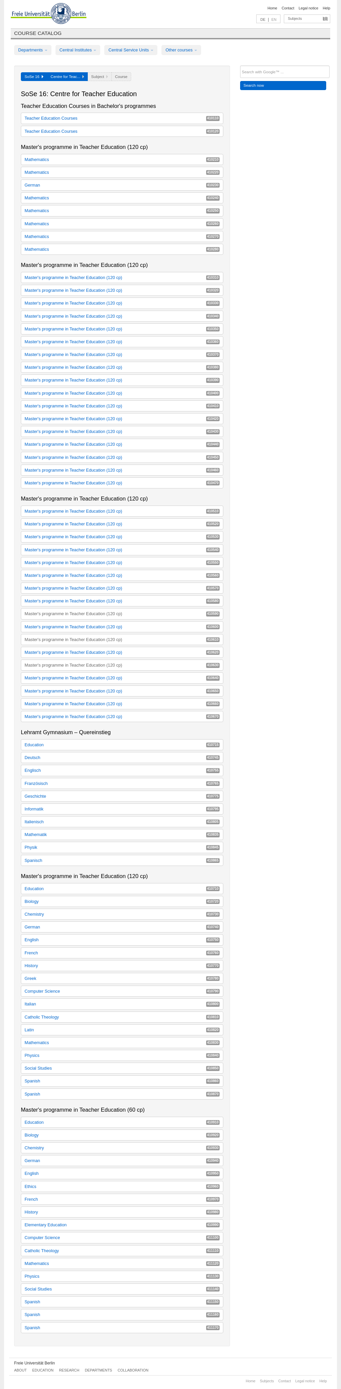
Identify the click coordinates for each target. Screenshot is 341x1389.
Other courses (181, 49)
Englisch (122, 770)
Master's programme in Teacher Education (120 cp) (122, 277)
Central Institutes (78, 49)
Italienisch (122, 821)
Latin (122, 1029)
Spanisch (122, 860)
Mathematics (122, 159)
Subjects (295, 18)
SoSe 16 (34, 77)
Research (69, 1370)
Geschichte (122, 796)
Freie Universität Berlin (34, 1363)
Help (326, 8)
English (122, 939)
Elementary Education (122, 1224)
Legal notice (308, 8)
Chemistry (122, 914)
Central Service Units (130, 49)
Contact (287, 8)
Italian (122, 1003)
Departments (32, 49)
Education (122, 744)
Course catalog (38, 33)
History (122, 965)
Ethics (122, 1186)
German (122, 185)
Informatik (122, 808)
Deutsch (122, 757)
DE (262, 19)
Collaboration (133, 1370)
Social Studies (122, 1068)
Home (272, 8)
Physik (122, 847)
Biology (122, 901)
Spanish (122, 1080)
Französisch (122, 783)
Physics (122, 1055)
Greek (122, 978)
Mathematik (122, 834)
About (20, 1370)
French (122, 952)
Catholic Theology (122, 1017)
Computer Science (122, 991)
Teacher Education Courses (122, 118)
